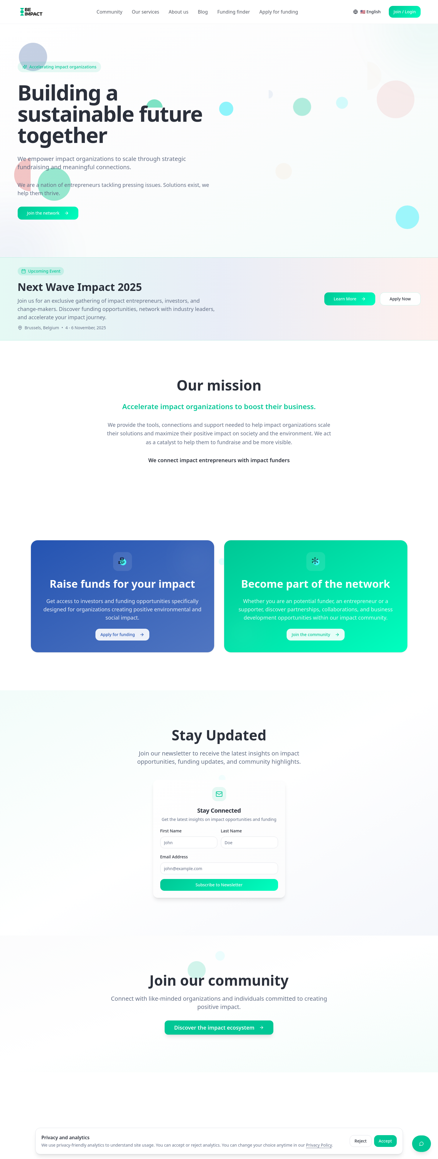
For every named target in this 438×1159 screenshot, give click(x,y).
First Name (171, 834)
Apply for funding (279, 12)
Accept (385, 1141)
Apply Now (400, 299)
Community (110, 12)
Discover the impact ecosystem (219, 1028)
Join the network (48, 214)
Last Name (231, 834)
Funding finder (233, 12)
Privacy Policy (319, 1145)
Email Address (174, 859)
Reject (361, 1141)
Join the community (316, 634)
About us (178, 12)
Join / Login (405, 11)
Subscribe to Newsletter (219, 887)
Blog (203, 12)
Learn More (350, 299)
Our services (145, 12)
